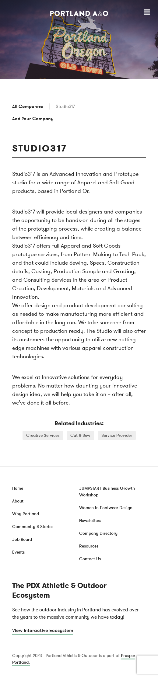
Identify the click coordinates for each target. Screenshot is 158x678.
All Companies (27, 106)
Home (17, 488)
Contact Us (90, 559)
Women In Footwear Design (105, 508)
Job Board (22, 539)
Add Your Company (33, 119)
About (17, 501)
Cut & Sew (80, 435)
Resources (88, 546)
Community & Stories (32, 527)
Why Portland (25, 514)
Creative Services (42, 435)
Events (18, 552)
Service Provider (116, 435)
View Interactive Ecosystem (42, 630)
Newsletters (90, 520)
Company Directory (98, 533)
